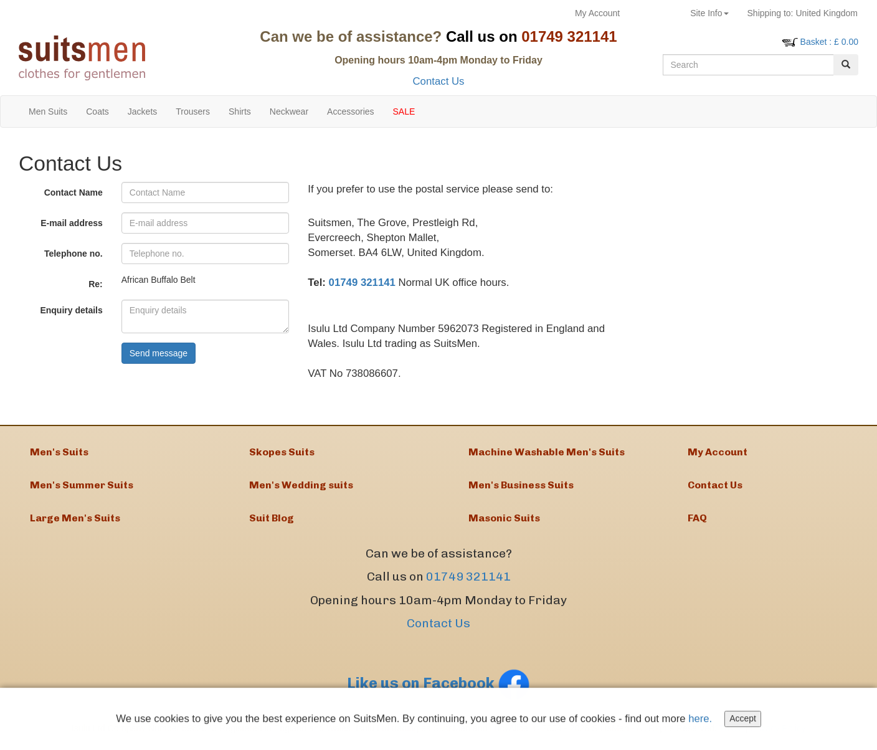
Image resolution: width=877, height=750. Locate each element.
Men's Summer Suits (81, 487)
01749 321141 (362, 282)
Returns (654, 13)
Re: (95, 284)
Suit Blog (271, 521)
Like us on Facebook (438, 686)
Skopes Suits (282, 452)
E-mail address (71, 223)
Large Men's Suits (75, 521)
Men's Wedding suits (301, 487)
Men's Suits (59, 452)
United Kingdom (802, 13)
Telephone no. (73, 254)
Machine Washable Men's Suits (546, 452)
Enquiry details (71, 310)
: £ (829, 42)
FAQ (697, 521)
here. (702, 720)
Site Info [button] (709, 13)
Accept (744, 721)
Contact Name (73, 192)
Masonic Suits (504, 521)
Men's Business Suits (521, 487)
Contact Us (438, 81)
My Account (597, 13)
